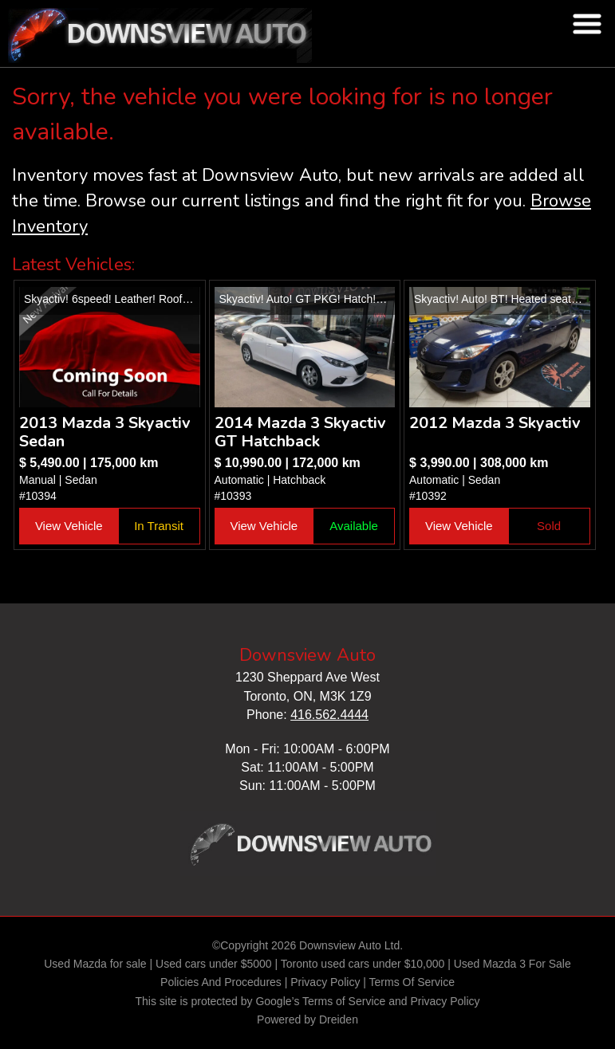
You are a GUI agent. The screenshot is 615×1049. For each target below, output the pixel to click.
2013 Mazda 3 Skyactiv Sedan (105, 432)
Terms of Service (343, 1001)
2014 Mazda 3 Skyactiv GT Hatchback (300, 432)
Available (353, 525)
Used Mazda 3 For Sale (512, 963)
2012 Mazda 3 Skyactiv (495, 423)
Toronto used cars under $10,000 (362, 963)
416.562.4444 (329, 714)
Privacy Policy (325, 982)
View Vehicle (69, 525)
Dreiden (338, 1019)
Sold (549, 525)
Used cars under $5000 (214, 963)
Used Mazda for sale (95, 963)
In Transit (158, 525)
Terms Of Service (412, 982)
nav (587, 24)
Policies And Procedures (222, 982)
